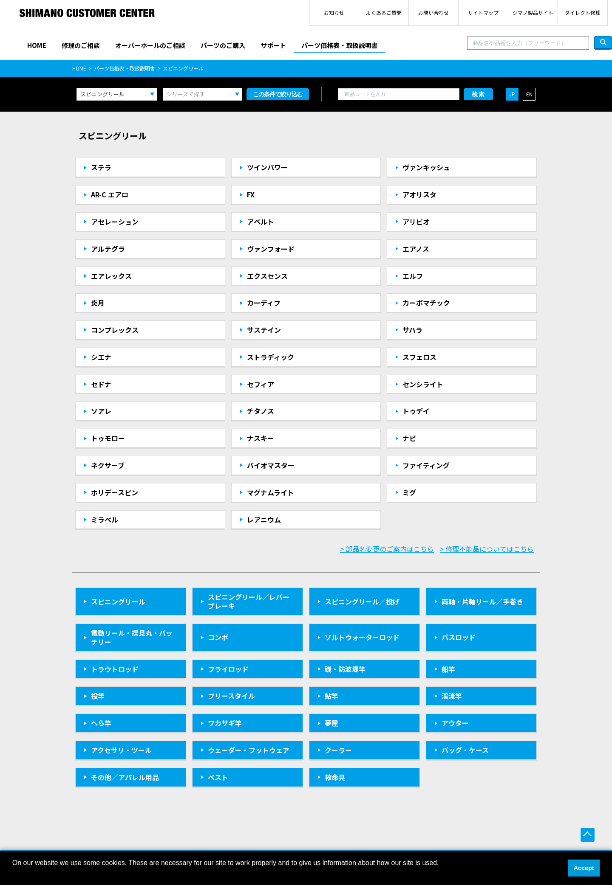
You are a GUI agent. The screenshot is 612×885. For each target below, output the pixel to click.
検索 (478, 94)
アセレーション (115, 221)
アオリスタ (419, 194)
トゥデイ (416, 411)
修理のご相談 (81, 45)
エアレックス (111, 276)
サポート (273, 45)
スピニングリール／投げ (362, 601)
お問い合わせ (433, 12)
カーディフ (263, 303)
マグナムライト (270, 492)
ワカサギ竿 (225, 723)
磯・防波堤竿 (345, 669)
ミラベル (104, 519)
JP (512, 94)
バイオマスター (271, 465)
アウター (455, 723)
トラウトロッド (115, 669)
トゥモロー (108, 438)
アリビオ (416, 221)
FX (251, 194)
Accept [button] (584, 868)
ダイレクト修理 (583, 12)
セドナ (101, 384)
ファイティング (426, 465)
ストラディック (270, 357)
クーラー (338, 750)
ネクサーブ (108, 465)
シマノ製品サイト (533, 12)
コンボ (218, 637)
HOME (36, 45)
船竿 (448, 669)
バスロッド (459, 637)
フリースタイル (231, 696)
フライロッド (228, 669)
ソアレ (101, 411)
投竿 (98, 696)
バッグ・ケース (465, 750)
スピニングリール (118, 601)
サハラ (412, 330)
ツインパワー (267, 167)
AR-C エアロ (109, 194)
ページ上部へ (587, 834)
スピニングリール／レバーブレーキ (248, 601)
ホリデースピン (114, 492)
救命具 (335, 777)
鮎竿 (331, 696)
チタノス (260, 411)
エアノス (415, 249)
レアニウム (264, 519)
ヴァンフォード (271, 249)
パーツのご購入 (223, 45)
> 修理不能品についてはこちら (487, 549)
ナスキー (260, 438)
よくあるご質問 (384, 12)
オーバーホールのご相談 (150, 45)
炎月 (98, 303)
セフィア (260, 384)
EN (529, 94)
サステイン (264, 330)
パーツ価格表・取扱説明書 (339, 45)
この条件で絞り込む (278, 94)
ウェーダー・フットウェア (248, 750)
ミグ (409, 492)
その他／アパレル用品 (125, 777)
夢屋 (331, 723)
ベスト (218, 777)
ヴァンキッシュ (426, 167)
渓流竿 (452, 696)
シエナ (101, 357)
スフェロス (419, 357)
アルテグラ (108, 249)
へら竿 (101, 723)
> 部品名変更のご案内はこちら (387, 549)
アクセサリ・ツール (121, 750)
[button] (13, 874)
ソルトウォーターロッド (362, 637)
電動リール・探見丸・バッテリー (132, 637)
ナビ (409, 438)
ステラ (101, 167)
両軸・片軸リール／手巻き (482, 601)
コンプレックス (115, 330)
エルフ (412, 276)
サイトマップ (483, 12)
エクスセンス (267, 276)
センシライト (422, 384)
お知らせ (334, 12)
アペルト (260, 221)
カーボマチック (426, 303)
